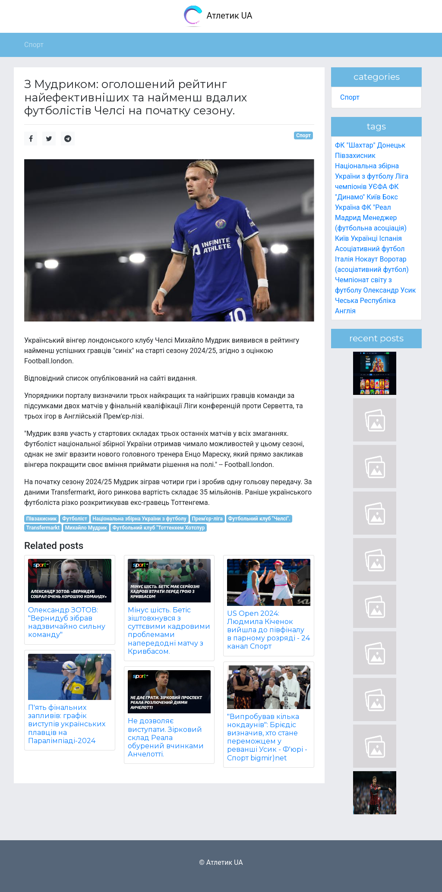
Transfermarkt (43, 528)
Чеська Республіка (365, 300)
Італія (344, 259)
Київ (342, 238)
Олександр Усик (389, 290)
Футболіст (74, 519)
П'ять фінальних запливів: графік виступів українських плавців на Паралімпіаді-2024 (66, 724)
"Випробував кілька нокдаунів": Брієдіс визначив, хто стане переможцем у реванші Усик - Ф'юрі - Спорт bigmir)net (267, 737)
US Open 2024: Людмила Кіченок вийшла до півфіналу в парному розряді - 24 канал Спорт (268, 630)
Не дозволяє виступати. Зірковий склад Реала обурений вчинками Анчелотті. (166, 737)
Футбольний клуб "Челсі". (259, 519)
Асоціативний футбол (370, 249)
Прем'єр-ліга (207, 519)
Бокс (390, 197)
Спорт (303, 135)
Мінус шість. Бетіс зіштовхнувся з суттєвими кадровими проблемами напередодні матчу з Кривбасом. (169, 631)
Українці (363, 238)
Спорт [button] (34, 45)
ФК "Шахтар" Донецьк (370, 145)
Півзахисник (41, 519)
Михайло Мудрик (86, 528)
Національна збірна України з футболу (139, 519)
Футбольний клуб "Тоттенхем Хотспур (158, 528)
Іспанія (390, 238)
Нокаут (366, 259)
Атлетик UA (217, 16)
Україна (347, 207)
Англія (345, 311)
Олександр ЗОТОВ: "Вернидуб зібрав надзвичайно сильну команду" (66, 622)
